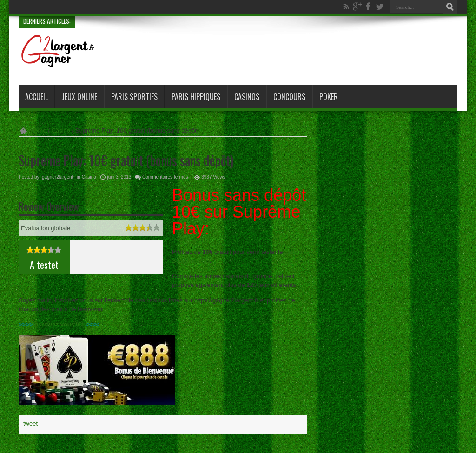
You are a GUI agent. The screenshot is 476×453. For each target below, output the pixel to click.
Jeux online (79, 96)
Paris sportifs (134, 96)
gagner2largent (57, 177)
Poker (328, 96)
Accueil (36, 96)
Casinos (246, 96)
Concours (289, 96)
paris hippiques (196, 96)
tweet (30, 423)
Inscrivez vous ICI (58, 324)
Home (38, 130)
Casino (61, 130)
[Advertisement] (288, 52)
